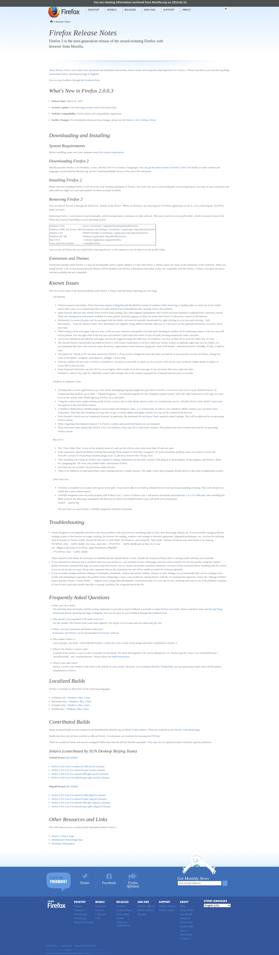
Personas (142, 912)
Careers (184, 928)
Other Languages (215, 899)
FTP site (155, 734)
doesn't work (146, 400)
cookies (115, 423)
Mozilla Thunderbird (162, 664)
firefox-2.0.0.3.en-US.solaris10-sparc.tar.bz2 (74, 768)
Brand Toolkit (187, 924)
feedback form (92, 80)
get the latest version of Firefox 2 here (167, 167)
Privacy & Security (83, 920)
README (71, 755)
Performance (80, 912)
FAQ (97, 916)
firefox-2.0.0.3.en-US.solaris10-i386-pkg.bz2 (74, 793)
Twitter (85, 881)
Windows (72, 695)
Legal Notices (66, 944)
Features (78, 904)
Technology (80, 916)
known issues (135, 70)
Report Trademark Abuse (85, 944)
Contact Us (185, 936)
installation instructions (115, 70)
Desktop (93, 9)
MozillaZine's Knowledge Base (67, 838)
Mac (81, 695)
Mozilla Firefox (63, 11)
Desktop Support (167, 904)
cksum (100, 764)
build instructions (120, 654)
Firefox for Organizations (123, 922)
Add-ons (149, 9)
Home (51, 21)
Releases (130, 9)
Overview (121, 904)
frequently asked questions (160, 70)
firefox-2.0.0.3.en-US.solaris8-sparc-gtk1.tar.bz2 (76, 775)
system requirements (113, 152)
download (94, 70)
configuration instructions (81, 316)
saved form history (133, 423)
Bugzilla (94, 74)
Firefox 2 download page (187, 727)
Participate (185, 916)
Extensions (58, 631)
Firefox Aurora (123, 908)
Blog (182, 904)
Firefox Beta (122, 912)
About (186, 9)
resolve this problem (162, 308)
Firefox (56, 902)
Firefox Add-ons (111, 631)
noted (68, 948)
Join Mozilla (186, 912)
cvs (168, 651)
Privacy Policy (51, 944)
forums (64, 621)
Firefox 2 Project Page (63, 834)
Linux (87, 695)
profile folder (98, 462)
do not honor (145, 415)
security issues (92, 107)
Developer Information (63, 841)
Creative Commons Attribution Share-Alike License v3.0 (69, 951)
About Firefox (187, 908)
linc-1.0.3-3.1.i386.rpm (193, 494)
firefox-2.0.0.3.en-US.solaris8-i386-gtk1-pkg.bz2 (76, 800)
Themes (73, 631)
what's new (82, 70)
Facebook (109, 881)
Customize (79, 908)
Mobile (112, 9)
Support (169, 9)
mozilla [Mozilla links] (217, 9)
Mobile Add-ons (146, 908)
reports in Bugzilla (114, 305)
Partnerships (186, 932)
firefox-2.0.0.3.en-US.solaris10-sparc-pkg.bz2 (75, 797)
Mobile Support (167, 908)
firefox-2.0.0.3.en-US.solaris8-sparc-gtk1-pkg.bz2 (77, 804)
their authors (140, 727)
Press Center (186, 920)
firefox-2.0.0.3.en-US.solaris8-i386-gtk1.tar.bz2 (75, 772)
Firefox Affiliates (133, 882)
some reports (81, 426)
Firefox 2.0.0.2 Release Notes (141, 119)
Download (100, 904)
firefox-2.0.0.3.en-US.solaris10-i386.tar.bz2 (73, 764)
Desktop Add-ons (146, 904)
